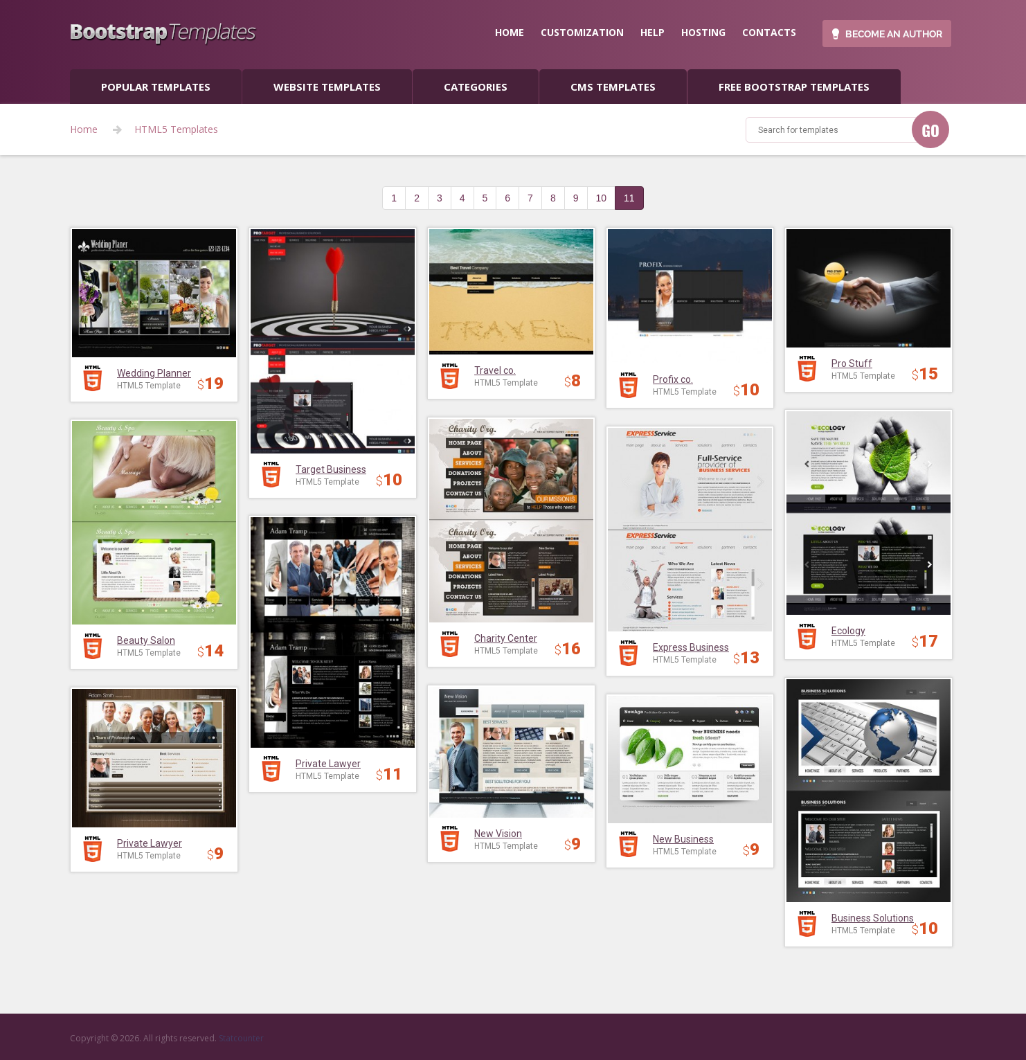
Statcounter (241, 1038)
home (509, 32)
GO (930, 130)
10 (601, 198)
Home (84, 129)
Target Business (331, 469)
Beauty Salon (146, 640)
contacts (769, 32)
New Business (683, 839)
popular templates (155, 86)
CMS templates (613, 86)
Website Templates (327, 86)
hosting (703, 32)
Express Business (691, 647)
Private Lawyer (328, 763)
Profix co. (673, 379)
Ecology (848, 630)
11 (629, 198)
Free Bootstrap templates (794, 86)
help (652, 32)
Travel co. (495, 370)
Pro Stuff (851, 363)
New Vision (498, 833)
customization (582, 32)
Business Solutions (872, 918)
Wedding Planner (154, 373)
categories (475, 86)
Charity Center (505, 638)
